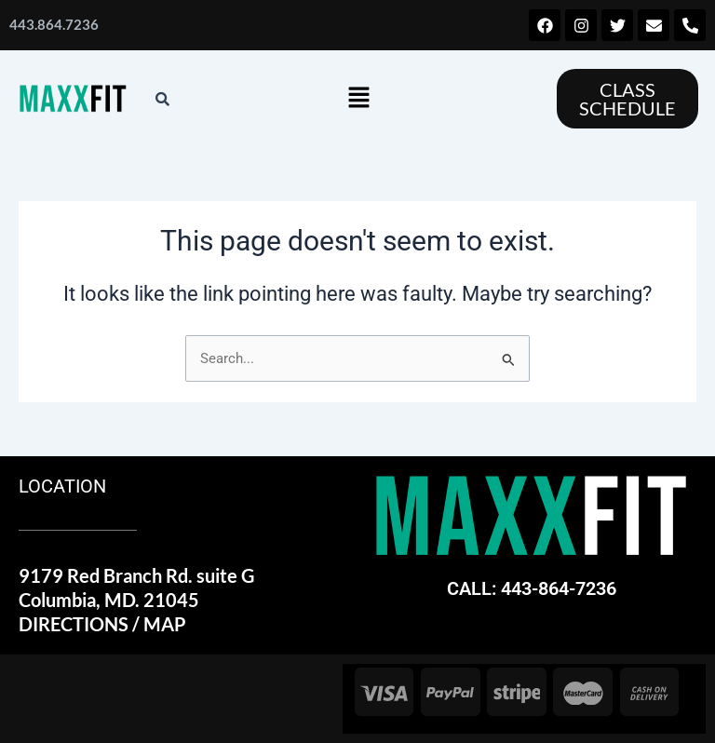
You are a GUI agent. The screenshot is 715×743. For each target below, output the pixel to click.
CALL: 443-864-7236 (531, 588)
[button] (358, 98)
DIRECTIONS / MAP (102, 624)
